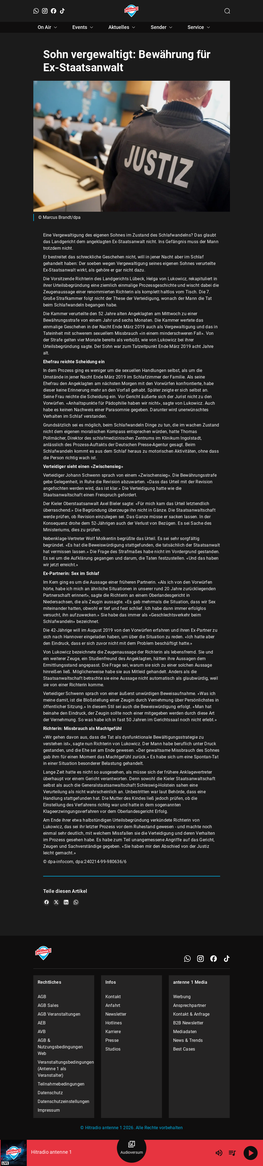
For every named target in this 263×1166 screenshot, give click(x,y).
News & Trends (188, 1040)
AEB (42, 1022)
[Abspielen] (250, 1153)
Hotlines (113, 1022)
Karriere (113, 1031)
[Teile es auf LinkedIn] (66, 902)
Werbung (182, 996)
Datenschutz (50, 1092)
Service (200, 27)
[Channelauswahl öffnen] (227, 11)
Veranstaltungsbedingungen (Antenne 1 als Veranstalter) (64, 1069)
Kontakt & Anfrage (191, 1014)
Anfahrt (112, 1005)
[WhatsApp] (36, 11)
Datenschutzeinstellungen (64, 1101)
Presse (112, 1040)
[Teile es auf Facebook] (46, 902)
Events (83, 27)
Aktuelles (122, 27)
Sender (162, 27)
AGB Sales (48, 1005)
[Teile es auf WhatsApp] (76, 902)
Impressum (49, 1110)
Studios (113, 1049)
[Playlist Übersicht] (232, 1153)
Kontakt (113, 996)
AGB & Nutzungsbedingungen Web (60, 1047)
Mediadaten (185, 1031)
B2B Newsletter (188, 1022)
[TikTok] (62, 11)
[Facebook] (53, 11)
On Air (48, 27)
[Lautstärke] (219, 1153)
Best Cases (184, 1049)
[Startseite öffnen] (131, 11)
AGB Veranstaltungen (59, 1014)
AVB (42, 1031)
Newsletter (115, 1014)
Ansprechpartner (189, 1005)
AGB (42, 996)
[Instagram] (45, 11)
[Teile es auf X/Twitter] (56, 902)
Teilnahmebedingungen (61, 1084)
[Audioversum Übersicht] (131, 1148)
